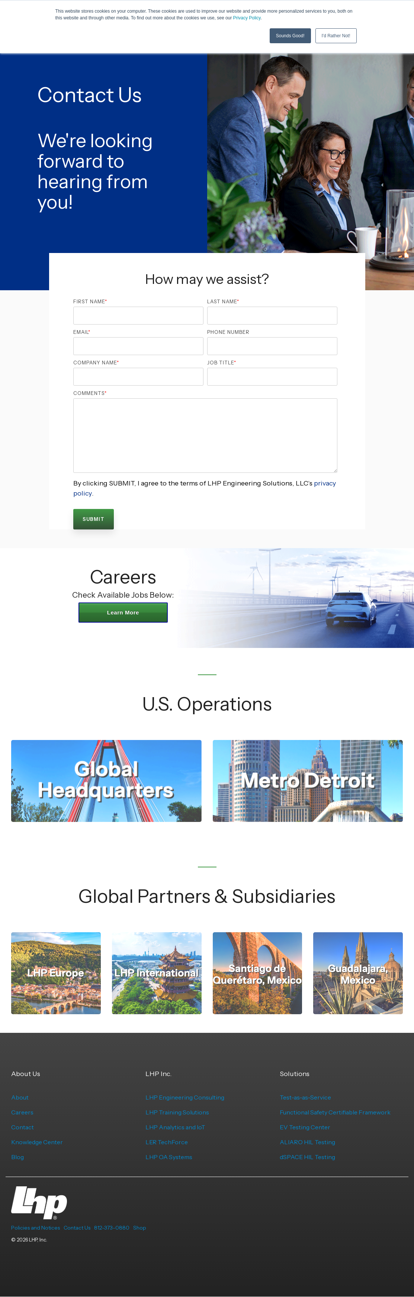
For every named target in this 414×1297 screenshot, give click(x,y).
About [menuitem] (20, 1097)
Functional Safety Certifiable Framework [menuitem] (335, 1112)
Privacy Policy (247, 17)
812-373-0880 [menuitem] (111, 1227)
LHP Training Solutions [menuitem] (177, 1112)
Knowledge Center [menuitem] (37, 1142)
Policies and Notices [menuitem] (35, 1227)
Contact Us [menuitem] (77, 1227)
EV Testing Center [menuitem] (305, 1127)
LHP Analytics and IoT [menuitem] (175, 1127)
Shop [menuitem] (139, 1227)
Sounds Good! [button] (290, 35)
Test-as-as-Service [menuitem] (305, 1097)
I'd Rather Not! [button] (336, 35)
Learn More (123, 612)
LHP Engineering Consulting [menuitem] (184, 1097)
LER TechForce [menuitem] (166, 1142)
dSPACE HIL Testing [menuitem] (307, 1157)
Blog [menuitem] (17, 1157)
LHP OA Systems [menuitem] (168, 1157)
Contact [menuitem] (22, 1127)
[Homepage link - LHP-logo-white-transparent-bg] (39, 1215)
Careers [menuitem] (22, 1112)
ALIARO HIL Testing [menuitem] (307, 1142)
